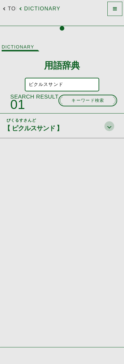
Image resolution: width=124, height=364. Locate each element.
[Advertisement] (62, 347)
